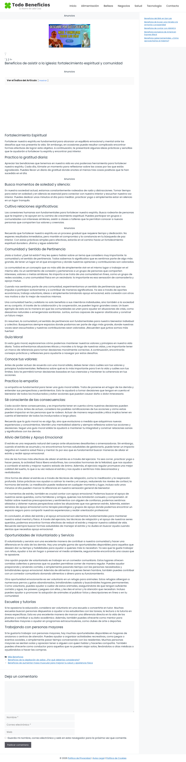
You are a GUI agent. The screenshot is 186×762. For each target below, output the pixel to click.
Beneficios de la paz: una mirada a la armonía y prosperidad (161, 23)
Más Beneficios (15, 656)
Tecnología (154, 6)
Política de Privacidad (79, 758)
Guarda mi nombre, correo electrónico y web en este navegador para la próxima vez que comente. (67, 738)
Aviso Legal (99, 758)
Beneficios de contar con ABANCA (160, 28)
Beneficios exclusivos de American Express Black (160, 33)
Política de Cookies (116, 758)
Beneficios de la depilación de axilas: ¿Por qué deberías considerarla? (44, 659)
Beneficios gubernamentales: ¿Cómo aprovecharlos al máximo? (161, 39)
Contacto (172, 6)
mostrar (43, 80)
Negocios (124, 6)
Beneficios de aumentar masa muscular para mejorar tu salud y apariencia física (50, 663)
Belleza (108, 6)
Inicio (73, 6)
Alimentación (90, 6)
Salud (138, 6)
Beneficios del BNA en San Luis (158, 18)
